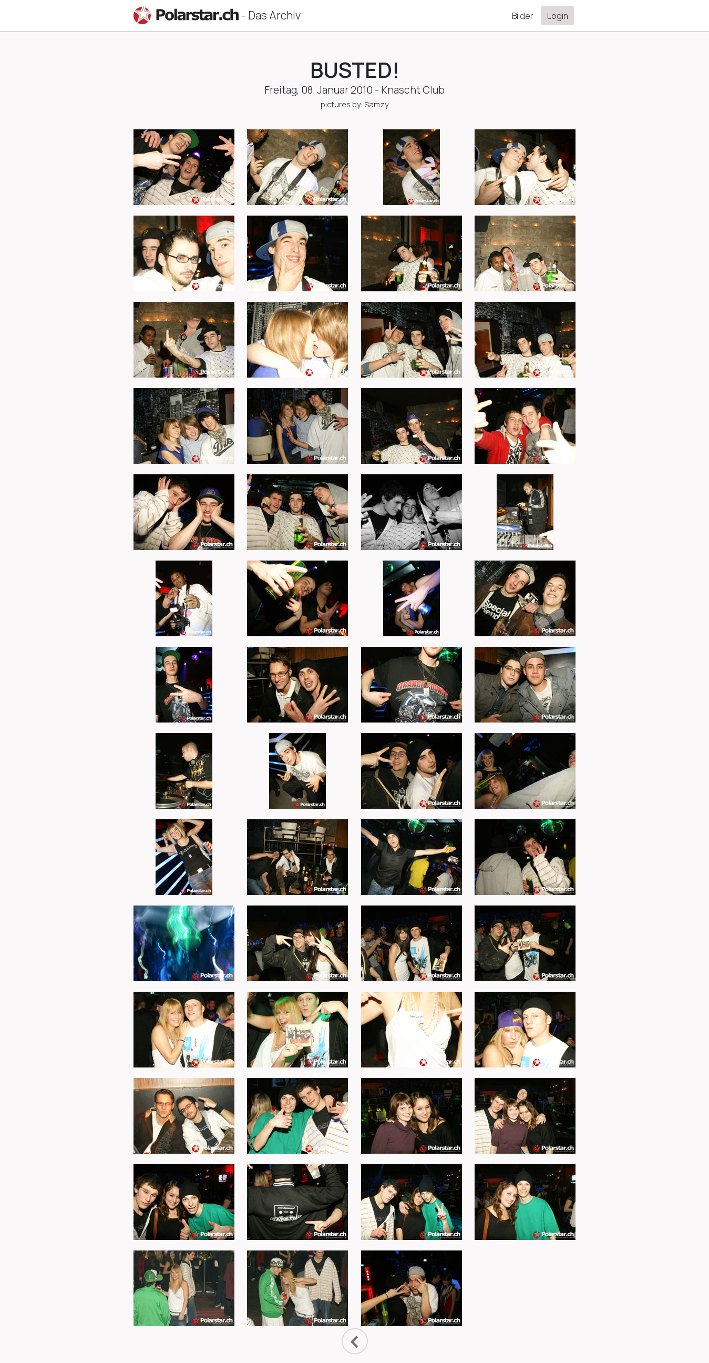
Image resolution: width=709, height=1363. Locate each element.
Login (557, 16)
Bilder (522, 16)
